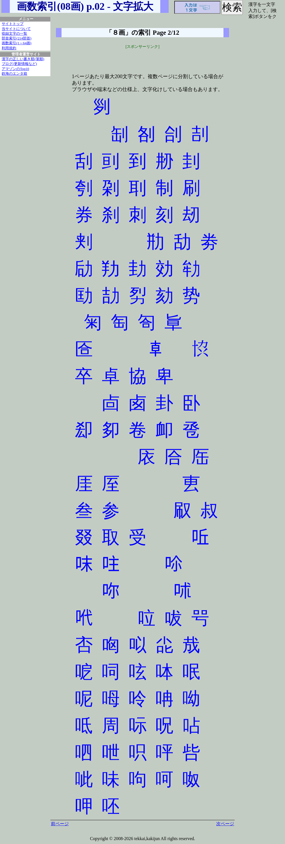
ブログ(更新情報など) (19, 64)
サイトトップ (12, 24)
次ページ (225, 823)
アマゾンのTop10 (15, 69)
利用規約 (9, 48)
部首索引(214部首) (16, 38)
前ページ (60, 823)
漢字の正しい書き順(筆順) (23, 59)
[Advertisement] (142, 58)
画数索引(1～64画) (16, 43)
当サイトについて (16, 29)
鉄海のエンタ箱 (14, 74)
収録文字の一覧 (14, 34)
